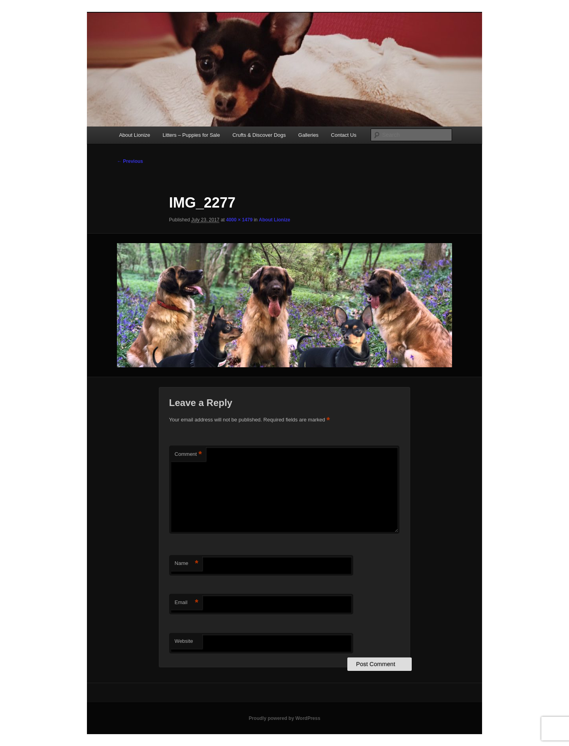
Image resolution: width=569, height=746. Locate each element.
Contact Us (343, 135)
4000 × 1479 (239, 220)
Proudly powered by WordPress (284, 718)
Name (186, 563)
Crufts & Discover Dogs (259, 135)
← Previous (130, 161)
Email (186, 602)
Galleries (308, 135)
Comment (188, 454)
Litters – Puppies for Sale (191, 135)
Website (184, 641)
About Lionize (134, 135)
